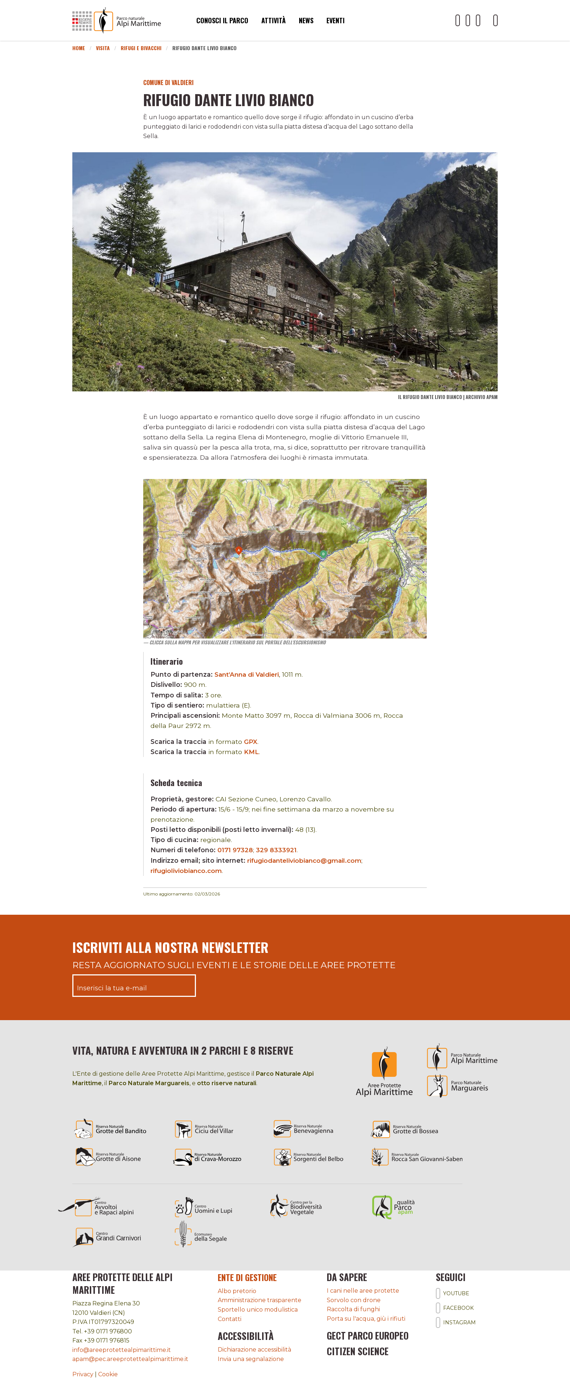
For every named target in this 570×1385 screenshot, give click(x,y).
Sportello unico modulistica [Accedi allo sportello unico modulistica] (258, 1309)
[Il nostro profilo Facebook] (468, 20)
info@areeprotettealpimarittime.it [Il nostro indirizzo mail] (121, 1349)
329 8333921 (277, 850)
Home (78, 48)
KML (251, 752)
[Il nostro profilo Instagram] (478, 20)
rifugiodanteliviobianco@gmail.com (306, 860)
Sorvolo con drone (354, 1300)
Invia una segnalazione (251, 1358)
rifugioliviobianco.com (187, 870)
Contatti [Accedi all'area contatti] (229, 1318)
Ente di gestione (251, 1277)
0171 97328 (235, 850)
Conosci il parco (222, 20)
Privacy (82, 1374)
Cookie (108, 1374)
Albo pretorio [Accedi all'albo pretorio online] (237, 1290)
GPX (251, 741)
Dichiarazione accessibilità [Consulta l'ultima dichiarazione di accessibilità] (254, 1349)
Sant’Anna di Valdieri (248, 674)
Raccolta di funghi (353, 1309)
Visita (103, 48)
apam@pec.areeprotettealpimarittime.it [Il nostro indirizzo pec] (130, 1359)
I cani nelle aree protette (363, 1290)
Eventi (335, 20)
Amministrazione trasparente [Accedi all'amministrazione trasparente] (259, 1300)
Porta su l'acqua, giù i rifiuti (366, 1318)
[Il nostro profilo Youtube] (457, 20)
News (306, 20)
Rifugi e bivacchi (141, 48)
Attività (273, 20)
